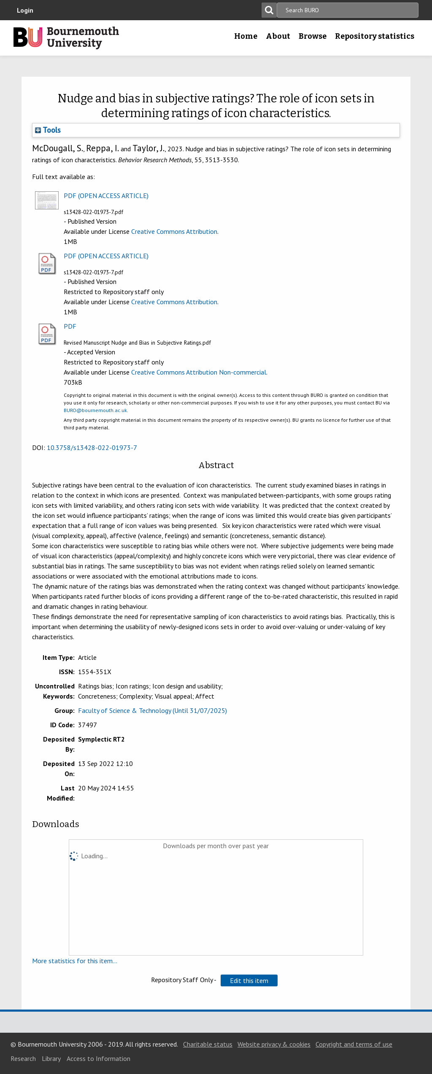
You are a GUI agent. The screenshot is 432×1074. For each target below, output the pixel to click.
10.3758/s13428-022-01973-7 (92, 447)
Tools (48, 130)
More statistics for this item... (74, 960)
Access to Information (98, 1058)
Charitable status (207, 1044)
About (278, 36)
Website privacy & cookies (274, 1044)
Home (245, 36)
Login (25, 10)
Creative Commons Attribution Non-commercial (198, 372)
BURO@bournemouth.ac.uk (95, 410)
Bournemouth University (66, 38)
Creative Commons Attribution (174, 231)
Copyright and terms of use (354, 1044)
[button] (249, 980)
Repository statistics (374, 36)
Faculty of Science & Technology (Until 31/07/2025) (152, 710)
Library (51, 1058)
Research (23, 1058)
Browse (313, 36)
